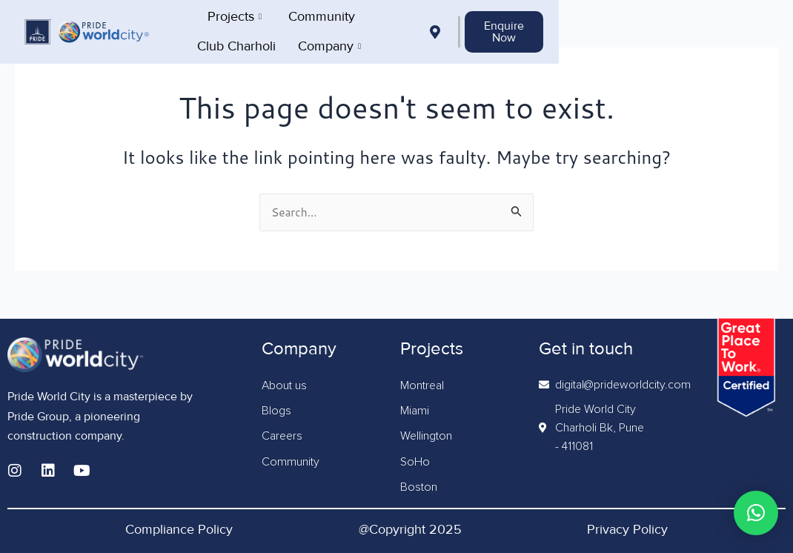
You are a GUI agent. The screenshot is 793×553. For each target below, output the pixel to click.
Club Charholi (436, 29)
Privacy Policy (627, 529)
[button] (756, 513)
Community (341, 29)
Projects (255, 29)
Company (529, 29)
